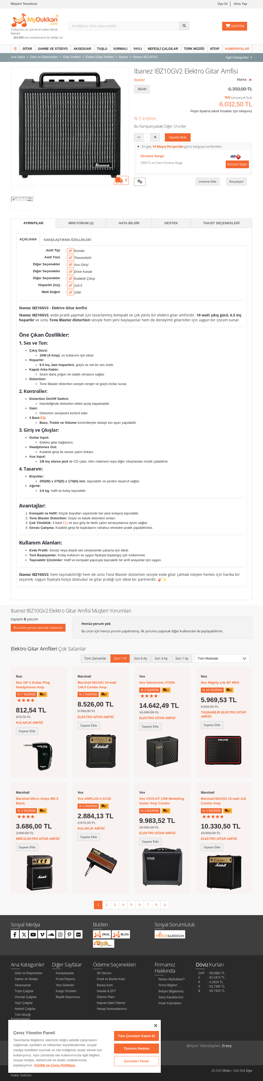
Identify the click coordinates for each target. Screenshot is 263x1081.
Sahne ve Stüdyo (53, 49)
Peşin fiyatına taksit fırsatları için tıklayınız (221, 111)
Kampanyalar (237, 49)
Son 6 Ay (140, 658)
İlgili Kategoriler (239, 57)
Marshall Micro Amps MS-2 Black (37, 801)
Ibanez (139, 80)
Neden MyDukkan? (171, 979)
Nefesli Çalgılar (163, 49)
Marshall (84, 676)
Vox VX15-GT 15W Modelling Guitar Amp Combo (161, 801)
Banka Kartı (105, 985)
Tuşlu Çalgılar (24, 991)
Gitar (27, 49)
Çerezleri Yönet (136, 1061)
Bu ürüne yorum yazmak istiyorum (38, 627)
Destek (171, 223)
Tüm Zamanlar (95, 658)
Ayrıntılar (33, 223)
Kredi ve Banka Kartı (111, 979)
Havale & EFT (106, 991)
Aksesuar (82, 49)
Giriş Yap (240, 4)
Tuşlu (102, 49)
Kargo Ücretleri (66, 991)
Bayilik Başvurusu (68, 997)
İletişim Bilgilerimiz (171, 991)
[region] (84, 1046)
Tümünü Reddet (136, 1048)
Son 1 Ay (182, 658)
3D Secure (104, 973)
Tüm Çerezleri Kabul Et (136, 1036)
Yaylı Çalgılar (24, 1003)
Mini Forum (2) (80, 223)
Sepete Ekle (177, 137)
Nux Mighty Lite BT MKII (220, 682)
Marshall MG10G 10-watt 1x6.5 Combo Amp (97, 685)
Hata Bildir (129, 223)
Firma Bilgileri (167, 985)
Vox (142, 676)
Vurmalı (120, 49)
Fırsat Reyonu (65, 979)
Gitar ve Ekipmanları (29, 973)
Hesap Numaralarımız (112, 1009)
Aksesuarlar (23, 985)
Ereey (227, 1045)
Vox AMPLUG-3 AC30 (94, 799)
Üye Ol (223, 4)
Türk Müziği (194, 49)
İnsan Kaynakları (169, 1003)
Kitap (215, 49)
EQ (42, 418)
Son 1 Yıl (120, 658)
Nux (19, 676)
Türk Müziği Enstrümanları (21, 1017)
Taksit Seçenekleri (221, 223)
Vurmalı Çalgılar (26, 997)
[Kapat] (155, 1025)
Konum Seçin (237, 164)
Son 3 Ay (161, 658)
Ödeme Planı (106, 997)
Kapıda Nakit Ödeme (111, 1003)
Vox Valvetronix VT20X (157, 682)
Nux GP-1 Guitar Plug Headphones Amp (33, 685)
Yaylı (137, 49)
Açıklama (28, 239)
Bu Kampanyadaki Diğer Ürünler (160, 126)
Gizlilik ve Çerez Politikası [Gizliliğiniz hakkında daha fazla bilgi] (55, 1065)
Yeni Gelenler (65, 985)
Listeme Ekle (208, 181)
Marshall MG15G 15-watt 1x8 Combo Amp (223, 801)
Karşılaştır (236, 181)
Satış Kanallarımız (170, 997)
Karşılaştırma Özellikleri (67, 239)
